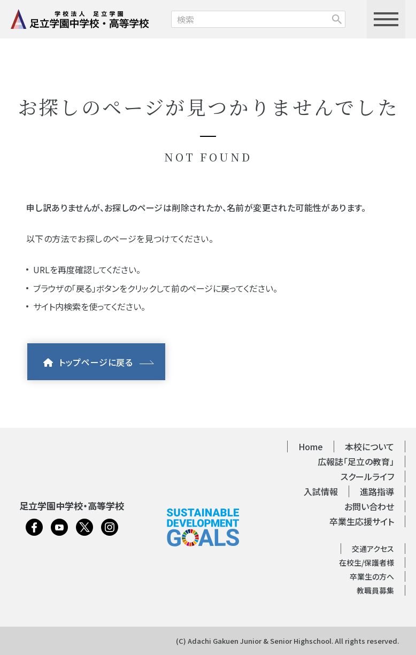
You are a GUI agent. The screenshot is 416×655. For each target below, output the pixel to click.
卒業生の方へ (372, 576)
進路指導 (377, 491)
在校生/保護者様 (366, 562)
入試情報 (321, 491)
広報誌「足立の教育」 (356, 461)
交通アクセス (373, 548)
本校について (369, 446)
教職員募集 (375, 590)
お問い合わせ (369, 506)
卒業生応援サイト (361, 521)
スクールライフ (367, 476)
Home (310, 446)
